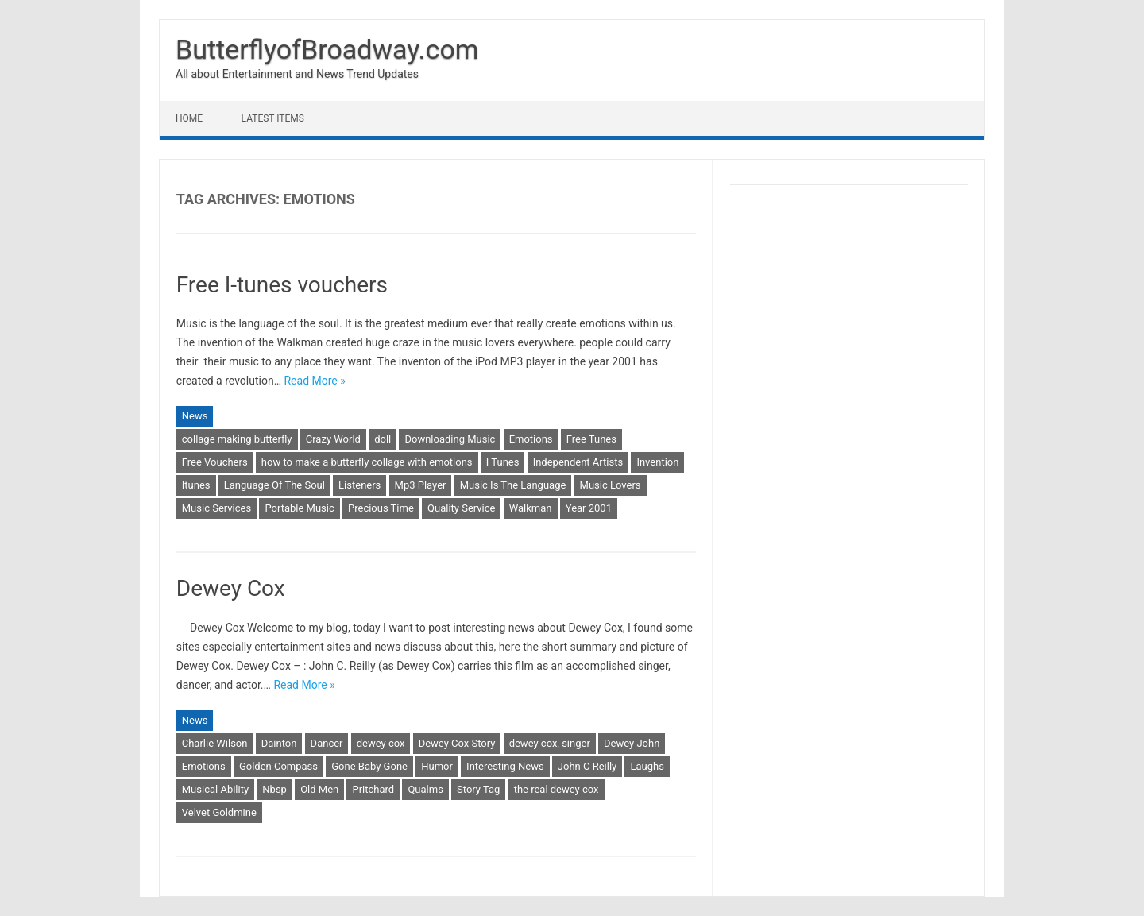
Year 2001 (589, 508)
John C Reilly (587, 766)
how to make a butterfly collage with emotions (367, 462)
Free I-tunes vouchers (282, 285)
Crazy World (333, 439)
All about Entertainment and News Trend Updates (297, 74)
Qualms (425, 789)
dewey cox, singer (549, 743)
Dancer (327, 743)
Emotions (531, 439)
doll (382, 439)
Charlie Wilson (215, 743)
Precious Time (381, 508)
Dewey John (631, 743)
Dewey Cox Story (457, 743)
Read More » (314, 380)
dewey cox (381, 743)
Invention (657, 462)
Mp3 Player (420, 485)
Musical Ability (215, 789)
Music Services (216, 508)
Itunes (196, 485)
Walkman (530, 508)
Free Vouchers (215, 462)
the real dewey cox (556, 789)
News (195, 416)
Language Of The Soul (274, 485)
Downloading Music (449, 439)
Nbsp (274, 789)
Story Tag (478, 789)
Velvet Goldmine (219, 812)
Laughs (646, 766)
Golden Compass (278, 766)
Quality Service (461, 508)
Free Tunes (591, 439)
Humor (437, 766)
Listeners (359, 485)
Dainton (279, 743)
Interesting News (505, 766)
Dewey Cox (230, 588)
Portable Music (299, 508)
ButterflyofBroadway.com (327, 49)
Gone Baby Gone (369, 766)
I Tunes (503, 462)
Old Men (319, 789)
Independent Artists (578, 462)
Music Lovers (610, 485)
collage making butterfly (237, 439)
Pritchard (373, 789)
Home (189, 118)
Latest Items (273, 118)
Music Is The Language (513, 485)
